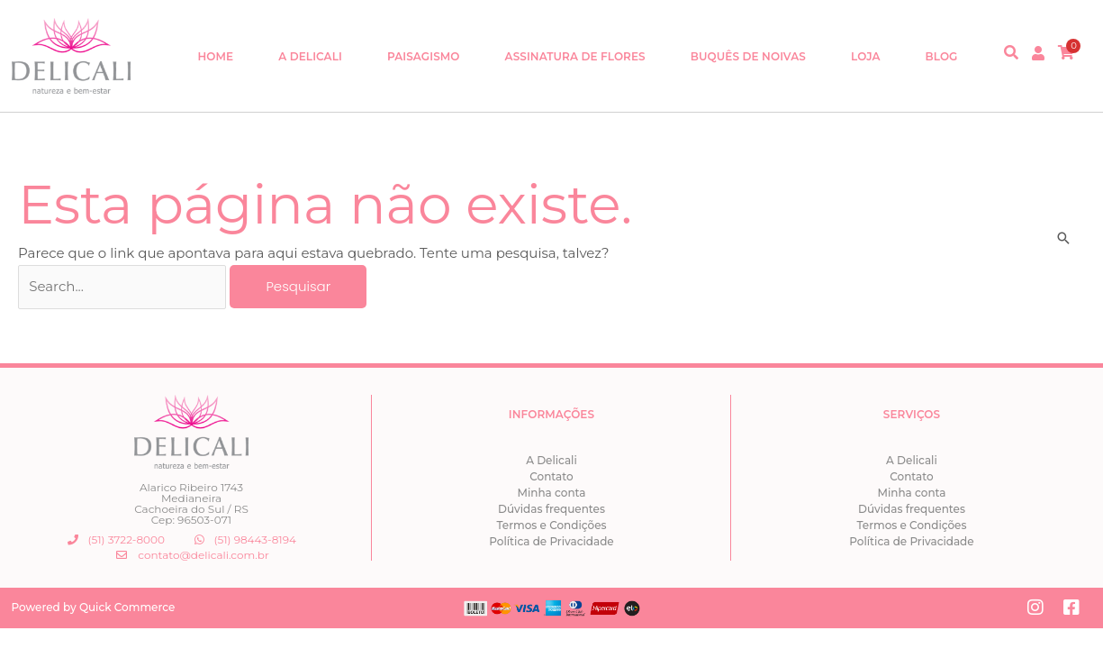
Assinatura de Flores (575, 56)
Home (215, 56)
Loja (866, 56)
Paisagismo (423, 56)
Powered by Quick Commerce (94, 607)
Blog (942, 56)
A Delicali (310, 56)
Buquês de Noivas (748, 56)
